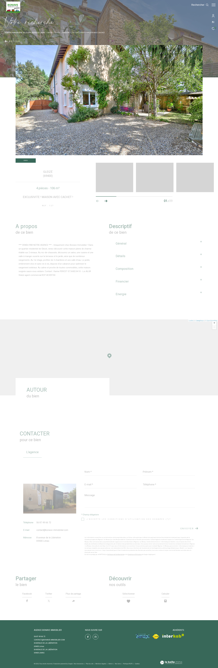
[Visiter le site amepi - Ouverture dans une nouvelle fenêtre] (142, 636)
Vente (50, 33)
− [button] (214, 327)
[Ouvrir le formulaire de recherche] (198, 5)
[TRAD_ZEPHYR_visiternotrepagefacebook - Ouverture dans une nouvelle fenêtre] (88, 637)
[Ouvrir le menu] (213, 5)
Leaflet (191, 320)
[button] (106, 201)
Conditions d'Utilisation (135, 554)
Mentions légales (101, 664)
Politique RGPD (128, 664)
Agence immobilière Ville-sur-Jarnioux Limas (25, 33)
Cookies (137, 664)
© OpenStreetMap (211, 320)
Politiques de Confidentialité (115, 554)
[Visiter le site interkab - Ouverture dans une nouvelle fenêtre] (173, 636)
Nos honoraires (79, 664)
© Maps (199, 320)
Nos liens (118, 664)
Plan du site (90, 664)
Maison (66, 33)
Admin (110, 664)
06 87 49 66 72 (43, 522)
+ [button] (214, 323)
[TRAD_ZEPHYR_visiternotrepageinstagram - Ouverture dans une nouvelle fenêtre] (95, 637)
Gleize (57, 33)
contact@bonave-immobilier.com (52, 530)
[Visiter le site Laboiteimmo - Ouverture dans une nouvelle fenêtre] (171, 663)
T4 (73, 33)
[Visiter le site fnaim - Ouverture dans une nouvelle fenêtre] (155, 636)
